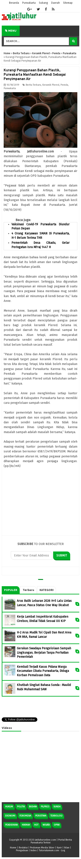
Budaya (33, 806)
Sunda (56, 806)
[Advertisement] (40, 504)
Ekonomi (10, 815)
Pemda (64, 84)
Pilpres (45, 806)
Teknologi (56, 815)
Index (33, 850)
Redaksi (23, 847)
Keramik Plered (50, 84)
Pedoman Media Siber (42, 847)
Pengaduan (22, 850)
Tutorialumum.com (49, 850)
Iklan (66, 847)
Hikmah (26, 824)
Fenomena (25, 815)
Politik (21, 806)
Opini (57, 824)
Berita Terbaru (33, 84)
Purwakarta (10, 88)
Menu (10, 30)
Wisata (46, 824)
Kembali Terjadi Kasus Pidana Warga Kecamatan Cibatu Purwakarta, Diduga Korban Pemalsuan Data (43, 671)
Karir (59, 847)
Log (63, 850)
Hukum (9, 806)
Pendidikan (11, 824)
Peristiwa (40, 815)
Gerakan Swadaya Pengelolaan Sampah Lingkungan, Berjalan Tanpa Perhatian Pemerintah (44, 652)
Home (13, 847)
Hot (36, 824)
